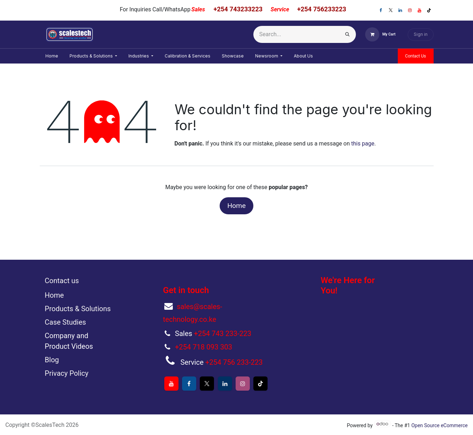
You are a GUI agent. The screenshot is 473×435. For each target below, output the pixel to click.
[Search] (347, 34)
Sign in (421, 34)
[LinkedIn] (400, 10)
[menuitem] (52, 56)
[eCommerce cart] (380, 34)
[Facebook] (381, 10)
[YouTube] (419, 10)
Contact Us (415, 56)
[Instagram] (410, 10)
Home (236, 206)
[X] (390, 10)
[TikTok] (429, 10)
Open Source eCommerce (439, 425)
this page (362, 143)
